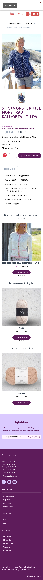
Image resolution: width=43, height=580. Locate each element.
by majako (37, 576)
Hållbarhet (7, 503)
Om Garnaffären (9, 496)
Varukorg (6, 547)
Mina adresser (8, 543)
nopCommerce (25, 570)
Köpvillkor (6, 500)
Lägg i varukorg (30, 156)
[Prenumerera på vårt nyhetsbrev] (21, 436)
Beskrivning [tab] (9, 169)
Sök (4, 520)
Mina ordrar (7, 540)
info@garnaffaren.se (9, 476)
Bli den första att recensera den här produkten (18, 129)
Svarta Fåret (14, 148)
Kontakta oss (8, 507)
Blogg (5, 523)
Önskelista (7, 550)
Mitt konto (7, 536)
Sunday (21, 393)
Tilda (21, 328)
